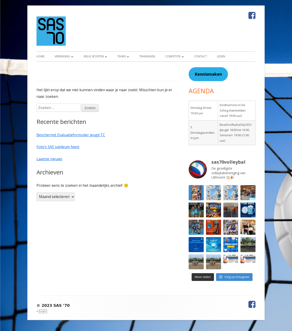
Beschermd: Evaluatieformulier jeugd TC (70, 134)
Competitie (172, 56)
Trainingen (147, 56)
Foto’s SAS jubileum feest (57, 146)
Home (40, 56)
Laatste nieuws (49, 158)
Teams (121, 56)
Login (42, 311)
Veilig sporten (93, 56)
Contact (200, 56)
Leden (221, 56)
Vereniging (62, 56)
